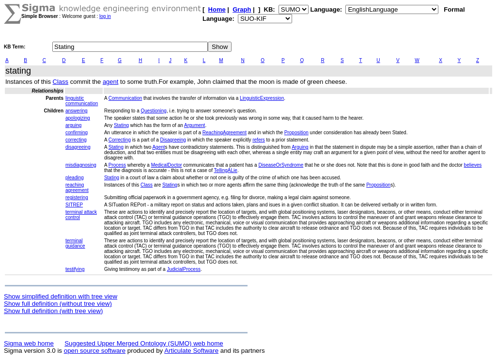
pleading (74, 177)
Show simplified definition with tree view (60, 296)
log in (105, 16)
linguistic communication (81, 100)
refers (258, 139)
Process (117, 165)
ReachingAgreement (224, 132)
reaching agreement (77, 187)
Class (61, 81)
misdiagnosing (80, 165)
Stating (121, 125)
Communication (125, 98)
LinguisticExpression (262, 98)
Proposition (296, 132)
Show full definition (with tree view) (53, 311)
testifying (74, 269)
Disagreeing (173, 139)
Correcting (120, 139)
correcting (76, 139)
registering (76, 197)
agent (111, 81)
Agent (158, 147)
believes (473, 165)
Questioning (154, 110)
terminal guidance (75, 243)
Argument (194, 125)
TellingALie (225, 170)
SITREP (74, 204)
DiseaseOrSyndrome (280, 165)
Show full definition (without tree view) (58, 303)
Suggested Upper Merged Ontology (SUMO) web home (143, 343)
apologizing (77, 118)
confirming (76, 132)
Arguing (300, 147)
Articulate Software (191, 350)
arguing (73, 125)
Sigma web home (29, 343)
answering (76, 110)
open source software (94, 350)
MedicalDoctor (166, 165)
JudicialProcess (183, 269)
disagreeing (78, 147)
